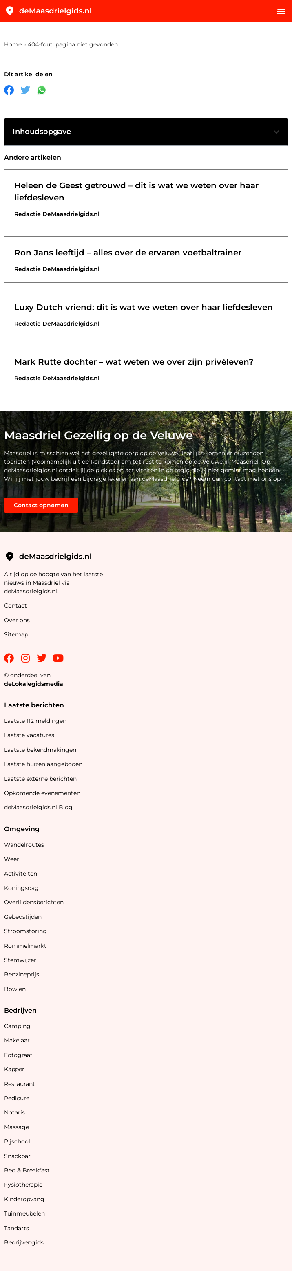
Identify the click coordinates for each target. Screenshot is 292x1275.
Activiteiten (20, 873)
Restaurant (19, 1084)
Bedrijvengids (24, 1242)
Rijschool (17, 1141)
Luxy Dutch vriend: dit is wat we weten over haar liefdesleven (143, 307)
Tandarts (16, 1228)
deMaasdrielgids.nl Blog (38, 807)
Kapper (15, 1069)
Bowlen (15, 989)
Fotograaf (19, 1055)
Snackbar (17, 1156)
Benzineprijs (21, 974)
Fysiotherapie (23, 1184)
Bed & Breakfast (27, 1170)
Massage (16, 1127)
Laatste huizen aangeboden (43, 764)
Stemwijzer (20, 960)
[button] (281, 11)
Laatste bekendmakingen (40, 749)
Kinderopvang (24, 1199)
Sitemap (17, 634)
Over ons (17, 620)
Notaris (14, 1112)
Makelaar (17, 1040)
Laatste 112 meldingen (35, 720)
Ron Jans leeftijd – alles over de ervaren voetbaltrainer (127, 253)
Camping (18, 1026)
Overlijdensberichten (34, 902)
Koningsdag (21, 888)
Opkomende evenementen (42, 793)
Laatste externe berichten (40, 778)
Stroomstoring (25, 931)
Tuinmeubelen (24, 1213)
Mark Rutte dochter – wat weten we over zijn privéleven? (134, 362)
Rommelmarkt (26, 945)
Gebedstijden (23, 916)
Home (13, 44)
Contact (15, 605)
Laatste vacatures (29, 735)
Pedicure (16, 1098)
